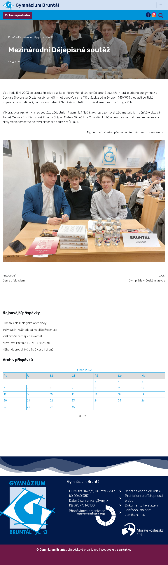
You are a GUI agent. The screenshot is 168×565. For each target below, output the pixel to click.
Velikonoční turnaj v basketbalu (23, 336)
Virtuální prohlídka (17, 15)
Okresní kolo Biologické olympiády (25, 323)
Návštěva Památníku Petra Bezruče (26, 343)
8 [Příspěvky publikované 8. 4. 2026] (51, 388)
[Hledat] (160, 15)
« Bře (82, 416)
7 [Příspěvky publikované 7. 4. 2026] (27, 388)
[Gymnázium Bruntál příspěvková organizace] (31, 5)
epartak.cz (124, 549)
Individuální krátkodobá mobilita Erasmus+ (30, 330)
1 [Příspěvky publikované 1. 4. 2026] (50, 382)
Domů (11, 37)
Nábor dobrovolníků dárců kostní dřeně (28, 349)
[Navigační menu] (161, 5)
